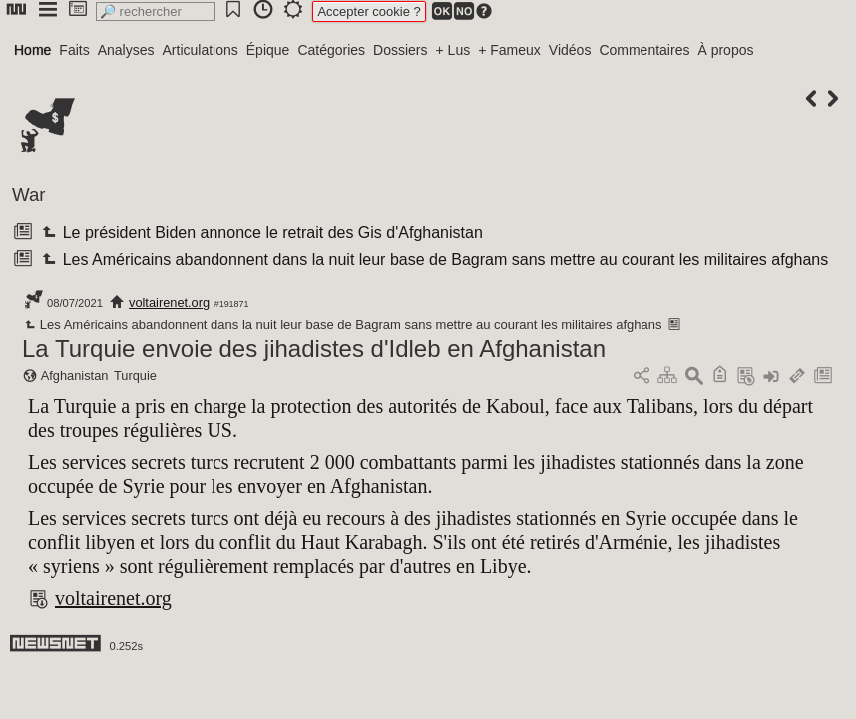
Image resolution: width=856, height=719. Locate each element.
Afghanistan (75, 375)
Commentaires (644, 50)
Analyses (126, 50)
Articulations (200, 50)
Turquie (135, 375)
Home (32, 50)
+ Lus (453, 50)
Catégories (331, 50)
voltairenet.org (169, 302)
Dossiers (400, 50)
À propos (725, 50)
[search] (155, 11)
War (29, 194)
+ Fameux (509, 50)
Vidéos (570, 50)
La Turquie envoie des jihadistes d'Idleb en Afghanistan (314, 348)
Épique (268, 50)
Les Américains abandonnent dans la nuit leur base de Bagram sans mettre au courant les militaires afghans (433, 259)
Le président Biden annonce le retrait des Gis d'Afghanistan (260, 232)
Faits (74, 50)
